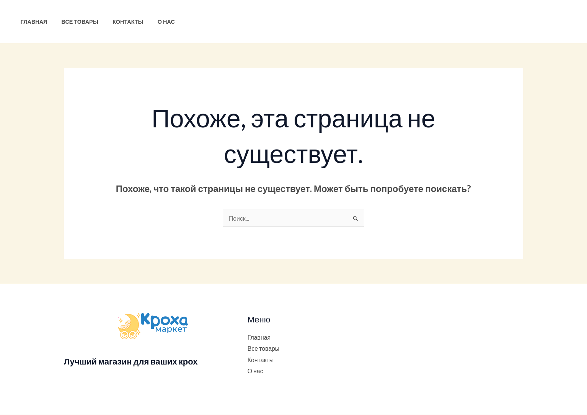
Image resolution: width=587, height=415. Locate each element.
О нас (154, 21)
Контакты (119, 21)
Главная (32, 21)
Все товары (75, 21)
